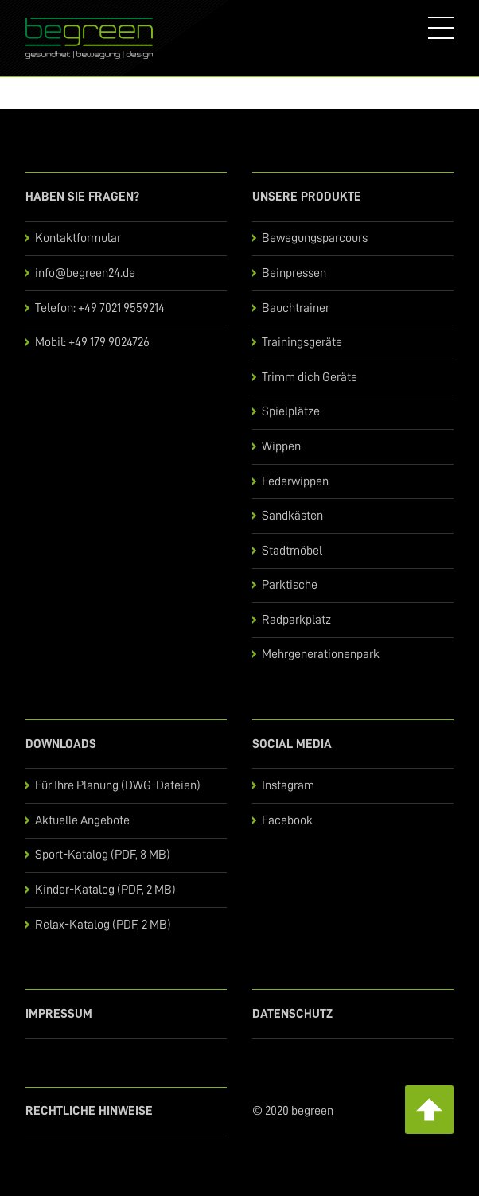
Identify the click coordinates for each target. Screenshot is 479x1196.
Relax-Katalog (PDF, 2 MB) (103, 924)
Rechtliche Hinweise (89, 1110)
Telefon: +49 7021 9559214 (100, 308)
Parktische (289, 585)
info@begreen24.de (85, 273)
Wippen (281, 446)
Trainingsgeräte (302, 342)
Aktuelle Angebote (82, 820)
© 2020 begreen (292, 1110)
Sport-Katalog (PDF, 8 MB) (102, 854)
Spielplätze (291, 411)
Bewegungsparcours (315, 238)
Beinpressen (294, 273)
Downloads (60, 744)
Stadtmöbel (292, 550)
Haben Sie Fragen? (82, 196)
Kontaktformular (78, 238)
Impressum (58, 1013)
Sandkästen (292, 515)
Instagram (288, 785)
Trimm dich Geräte (309, 377)
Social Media (292, 744)
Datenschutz (292, 1013)
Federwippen (295, 481)
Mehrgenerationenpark (321, 654)
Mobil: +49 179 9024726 (92, 342)
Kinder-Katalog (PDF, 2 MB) (105, 889)
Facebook (287, 820)
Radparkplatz (296, 620)
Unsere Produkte (306, 196)
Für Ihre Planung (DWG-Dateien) (118, 785)
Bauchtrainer (295, 308)
